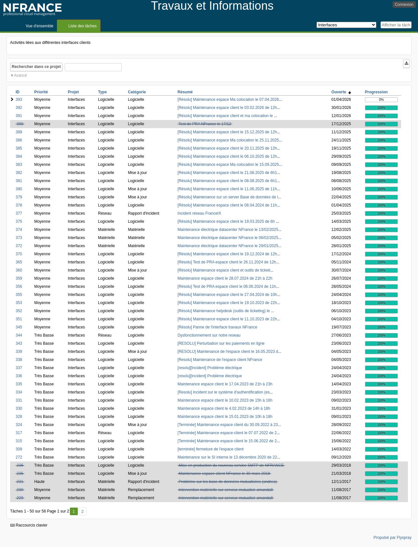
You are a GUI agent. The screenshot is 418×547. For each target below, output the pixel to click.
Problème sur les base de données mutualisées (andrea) (228, 481)
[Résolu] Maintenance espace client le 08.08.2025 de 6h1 (227, 181)
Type (102, 92)
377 (19, 213)
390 (20, 124)
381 (19, 181)
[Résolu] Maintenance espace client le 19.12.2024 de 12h (227, 254)
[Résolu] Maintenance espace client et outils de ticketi (224, 270)
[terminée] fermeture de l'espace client (211, 449)
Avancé (20, 75)
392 (19, 107)
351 (19, 319)
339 (19, 351)
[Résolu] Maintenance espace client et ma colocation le (226, 115)
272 (19, 457)
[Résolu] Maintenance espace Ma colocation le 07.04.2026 (228, 99)
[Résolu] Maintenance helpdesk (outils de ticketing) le (224, 311)
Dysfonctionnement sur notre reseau (209, 335)
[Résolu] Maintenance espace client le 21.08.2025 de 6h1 (227, 172)
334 (19, 392)
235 (20, 473)
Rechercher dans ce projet (36, 66)
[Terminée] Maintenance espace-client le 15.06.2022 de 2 (227, 441)
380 (19, 189)
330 (19, 408)
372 (19, 246)
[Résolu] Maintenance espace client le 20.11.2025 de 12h (227, 148)
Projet (73, 92)
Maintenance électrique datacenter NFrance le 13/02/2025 (228, 229)
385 (19, 148)
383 (19, 164)
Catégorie (137, 92)
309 (19, 449)
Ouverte (341, 92)
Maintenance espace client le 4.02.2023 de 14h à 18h (224, 408)
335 (19, 384)
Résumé (185, 92)
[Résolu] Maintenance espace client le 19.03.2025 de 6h (227, 221)
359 (19, 278)
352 (19, 311)
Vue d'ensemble (39, 26)
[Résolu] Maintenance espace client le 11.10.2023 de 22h (227, 319)
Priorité (41, 92)
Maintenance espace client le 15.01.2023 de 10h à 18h (225, 416)
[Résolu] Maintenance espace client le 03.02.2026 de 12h (227, 107)
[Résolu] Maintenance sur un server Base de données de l (228, 197)
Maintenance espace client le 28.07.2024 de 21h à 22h (225, 278)
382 (19, 172)
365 (19, 262)
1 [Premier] (74, 511)
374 (19, 229)
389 (19, 132)
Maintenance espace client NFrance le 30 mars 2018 (224, 473)
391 (19, 115)
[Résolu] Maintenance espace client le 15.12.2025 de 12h (227, 132)
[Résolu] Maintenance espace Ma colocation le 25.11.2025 (228, 140)
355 (19, 294)
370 (19, 254)
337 (19, 368)
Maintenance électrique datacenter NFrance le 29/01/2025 (228, 246)
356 (19, 286)
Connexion (404, 4)
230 (20, 489)
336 (19, 376)
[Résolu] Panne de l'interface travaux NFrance (217, 327)
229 (20, 498)
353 (19, 302)
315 (19, 441)
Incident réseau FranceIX (199, 213)
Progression (376, 92)
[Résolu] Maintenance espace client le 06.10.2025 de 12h (227, 156)
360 (19, 270)
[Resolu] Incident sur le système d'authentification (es (224, 392)
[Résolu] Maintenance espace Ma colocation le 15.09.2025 (228, 164)
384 (19, 156)
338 (19, 359)
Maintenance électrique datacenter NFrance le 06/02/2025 (228, 237)
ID (18, 92)
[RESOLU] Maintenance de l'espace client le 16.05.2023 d (228, 351)
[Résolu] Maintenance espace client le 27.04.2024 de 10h (227, 294)
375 (19, 221)
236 (20, 465)
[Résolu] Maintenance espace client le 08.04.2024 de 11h (227, 205)
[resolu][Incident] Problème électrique (210, 368)
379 (19, 197)
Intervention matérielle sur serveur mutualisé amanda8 (226, 489)
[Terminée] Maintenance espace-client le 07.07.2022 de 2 (227, 433)
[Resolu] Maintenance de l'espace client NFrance (220, 359)
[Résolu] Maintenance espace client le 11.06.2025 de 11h (227, 189)
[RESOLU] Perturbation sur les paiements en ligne (221, 343)
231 (20, 481)
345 (19, 327)
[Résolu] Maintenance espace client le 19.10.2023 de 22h (227, 302)
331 (19, 400)
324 (19, 424)
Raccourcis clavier (28, 525)
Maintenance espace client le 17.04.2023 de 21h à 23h (225, 384)
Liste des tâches (82, 26)
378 (19, 205)
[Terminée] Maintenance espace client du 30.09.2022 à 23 (228, 424)
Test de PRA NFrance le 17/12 (205, 124)
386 (19, 140)
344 (19, 335)
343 (19, 343)
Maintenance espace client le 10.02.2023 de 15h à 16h (225, 400)
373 (19, 237)
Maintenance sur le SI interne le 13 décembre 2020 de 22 (227, 457)
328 (19, 416)
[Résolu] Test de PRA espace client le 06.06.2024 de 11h (227, 286)
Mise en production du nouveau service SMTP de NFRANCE (231, 465)
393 (19, 99)
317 (19, 433)
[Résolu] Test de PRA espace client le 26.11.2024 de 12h (227, 262)
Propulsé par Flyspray (392, 537)
